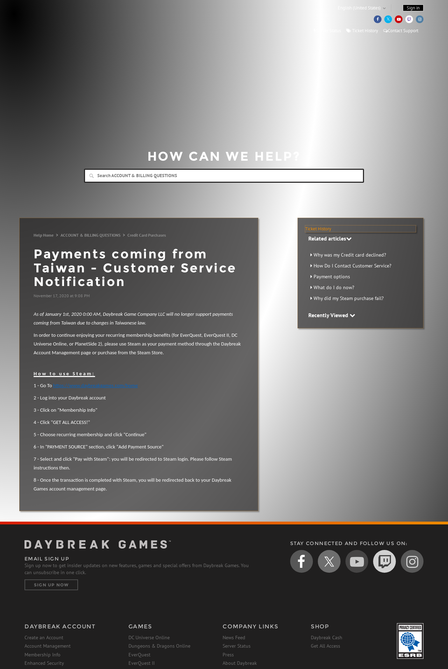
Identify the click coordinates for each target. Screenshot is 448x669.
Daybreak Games (56, 20)
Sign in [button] (413, 8)
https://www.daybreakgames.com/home (95, 385)
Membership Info (42, 654)
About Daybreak (240, 663)
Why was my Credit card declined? (350, 255)
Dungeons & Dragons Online (159, 646)
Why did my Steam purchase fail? (349, 298)
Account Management (47, 646)
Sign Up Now (51, 584)
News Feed (234, 637)
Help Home (44, 235)
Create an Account (43, 637)
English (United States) (359, 8)
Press (228, 654)
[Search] (224, 176)
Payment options (332, 276)
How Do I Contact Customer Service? (352, 266)
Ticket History (362, 31)
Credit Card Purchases (146, 235)
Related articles (330, 238)
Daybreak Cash (326, 637)
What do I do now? (334, 287)
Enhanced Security (44, 663)
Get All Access (325, 646)
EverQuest (139, 654)
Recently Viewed (331, 315)
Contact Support (400, 31)
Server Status (327, 31)
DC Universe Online (149, 637)
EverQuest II (141, 663)
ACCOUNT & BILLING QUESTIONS (90, 235)
